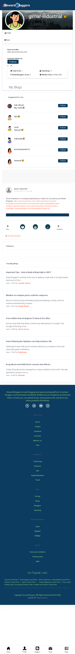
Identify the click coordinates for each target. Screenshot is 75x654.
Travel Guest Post (10, 580)
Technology (37, 461)
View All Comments (13, 236)
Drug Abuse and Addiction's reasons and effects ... (29, 364)
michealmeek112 (20, 149)
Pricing (37, 496)
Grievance (37, 431)
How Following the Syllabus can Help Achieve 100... (29, 341)
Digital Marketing (37, 475)
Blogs (37, 501)
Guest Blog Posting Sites (24, 585)
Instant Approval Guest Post (49, 582)
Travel (37, 480)
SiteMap (37, 536)
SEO (17, 116)
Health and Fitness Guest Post (45, 585)
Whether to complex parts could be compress (27, 295)
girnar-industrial (20, 189)
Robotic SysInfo (40, 598)
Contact (37, 427)
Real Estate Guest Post (61, 580)
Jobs (37, 445)
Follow (13, 61)
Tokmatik (19, 138)
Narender (21, 375)
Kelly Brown (22, 352)
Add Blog (37, 510)
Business (37, 466)
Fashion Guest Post (11, 582)
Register (38, 531)
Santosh (19, 160)
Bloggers (37, 506)
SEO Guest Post (44, 580)
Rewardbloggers (29, 595)
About (37, 422)
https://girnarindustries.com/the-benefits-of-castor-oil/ (30, 208)
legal (37, 561)
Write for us (37, 441)
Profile (8, 33)
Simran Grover (23, 329)
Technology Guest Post (28, 580)
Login (37, 526)
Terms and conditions (37, 552)
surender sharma (24, 283)
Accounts (37, 436)
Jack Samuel (18, 128)
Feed (7, 40)
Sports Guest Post (28, 582)
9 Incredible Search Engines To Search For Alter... (29, 318)
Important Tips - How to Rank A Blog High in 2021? (28, 272)
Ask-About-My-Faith (19, 106)
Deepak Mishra (23, 306)
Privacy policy (37, 557)
